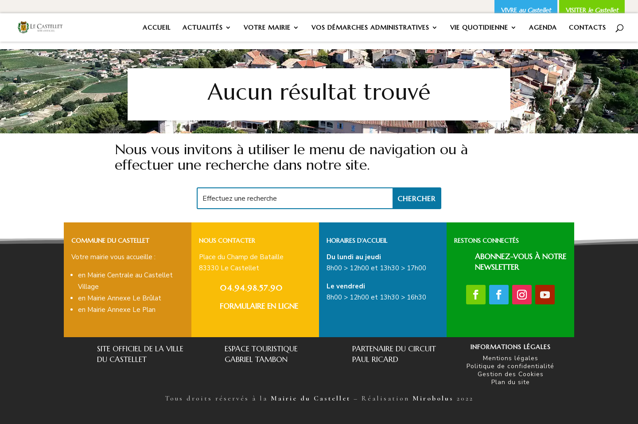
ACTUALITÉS (203, 27)
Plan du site (510, 382)
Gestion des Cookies (511, 374)
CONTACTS (587, 27)
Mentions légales (510, 358)
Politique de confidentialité (510, 366)
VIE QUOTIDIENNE (479, 27)
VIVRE (526, 10)
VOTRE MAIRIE (267, 27)
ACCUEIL (157, 27)
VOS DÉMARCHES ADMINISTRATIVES (370, 27)
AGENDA (543, 27)
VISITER (592, 10)
